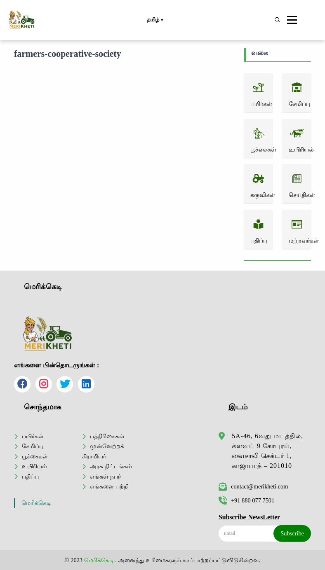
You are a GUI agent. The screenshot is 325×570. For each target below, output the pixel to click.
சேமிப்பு (32, 446)
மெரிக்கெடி (36, 503)
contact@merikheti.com (253, 486)
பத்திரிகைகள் (107, 436)
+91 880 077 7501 (246, 500)
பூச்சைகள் (35, 456)
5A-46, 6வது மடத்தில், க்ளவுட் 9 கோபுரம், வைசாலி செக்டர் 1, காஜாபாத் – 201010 (267, 450)
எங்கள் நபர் (105, 476)
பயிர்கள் (33, 436)
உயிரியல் (34, 466)
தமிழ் (155, 20)
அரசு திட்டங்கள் (111, 466)
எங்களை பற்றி (109, 486)
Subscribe (292, 533)
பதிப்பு (30, 476)
